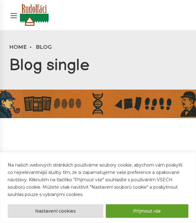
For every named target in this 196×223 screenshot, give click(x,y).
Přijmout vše (147, 211)
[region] (98, 187)
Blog (44, 47)
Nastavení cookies (55, 211)
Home (18, 47)
